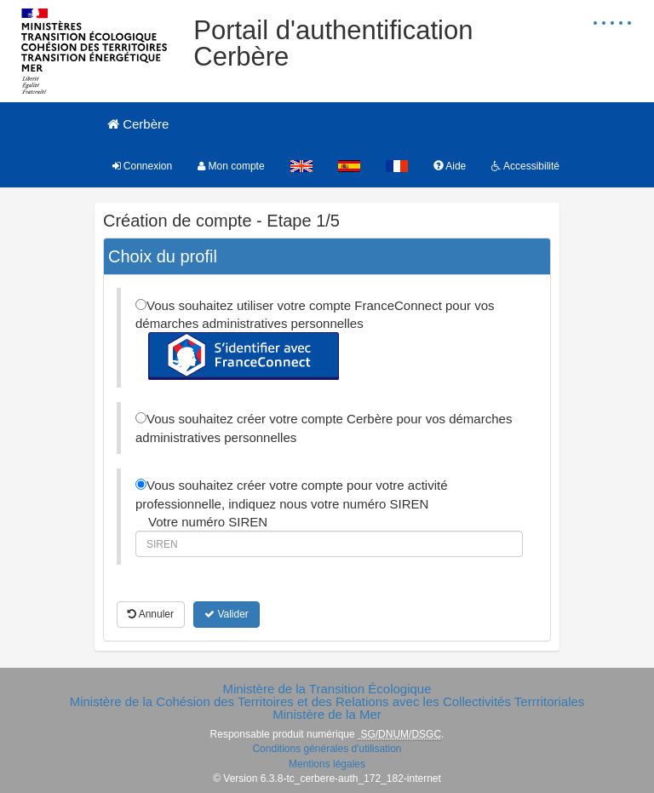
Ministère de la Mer (327, 714)
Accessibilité (525, 166)
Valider (226, 614)
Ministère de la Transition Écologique (326, 688)
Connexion (142, 166)
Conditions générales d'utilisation (326, 749)
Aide (450, 166)
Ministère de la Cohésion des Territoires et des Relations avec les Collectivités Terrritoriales (327, 701)
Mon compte (231, 166)
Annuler (151, 614)
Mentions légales (327, 764)
